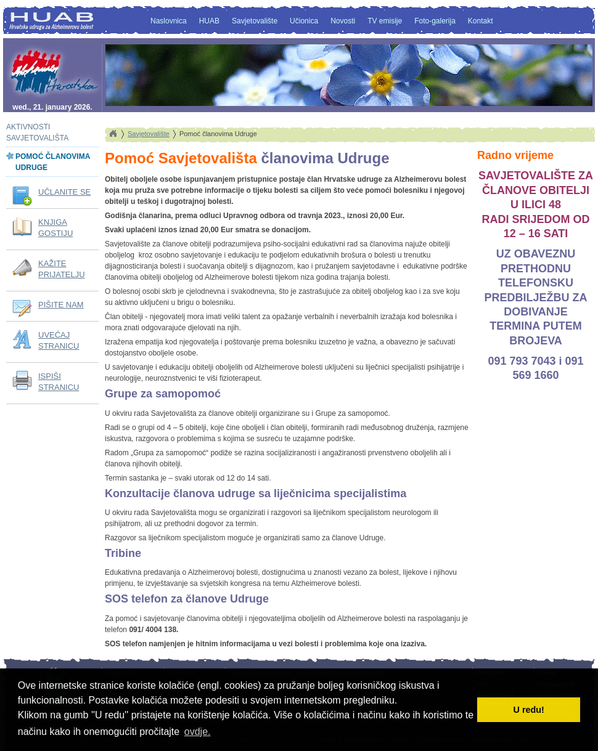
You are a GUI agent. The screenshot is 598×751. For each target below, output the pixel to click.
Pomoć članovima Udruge (52, 162)
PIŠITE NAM (61, 304)
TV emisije (384, 21)
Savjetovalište (254, 21)
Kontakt (480, 21)
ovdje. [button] (197, 731)
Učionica (304, 21)
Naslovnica (168, 21)
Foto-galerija (435, 21)
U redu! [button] (529, 710)
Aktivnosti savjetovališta (37, 132)
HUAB (209, 21)
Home (113, 134)
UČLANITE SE (64, 192)
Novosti (342, 21)
